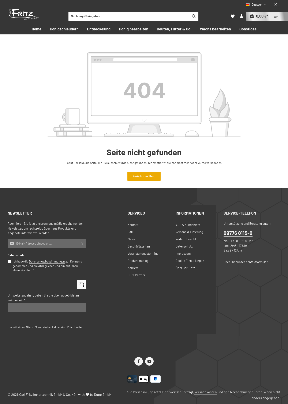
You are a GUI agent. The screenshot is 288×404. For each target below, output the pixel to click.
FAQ (130, 232)
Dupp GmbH (102, 395)
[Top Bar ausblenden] (276, 4)
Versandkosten (205, 392)
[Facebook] (138, 361)
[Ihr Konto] (241, 16)
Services (136, 213)
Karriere (133, 268)
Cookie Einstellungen (190, 261)
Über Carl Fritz (185, 268)
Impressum (183, 253)
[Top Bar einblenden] (275, 16)
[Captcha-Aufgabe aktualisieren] (81, 284)
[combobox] (145, 16)
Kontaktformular (257, 262)
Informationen (190, 213)
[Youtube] (149, 361)
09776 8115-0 (238, 233)
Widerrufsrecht (186, 239)
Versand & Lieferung (189, 232)
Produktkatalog (138, 261)
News (131, 239)
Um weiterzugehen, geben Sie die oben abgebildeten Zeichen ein (43, 298)
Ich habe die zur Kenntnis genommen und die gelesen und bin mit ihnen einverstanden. (47, 265)
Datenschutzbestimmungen (47, 261)
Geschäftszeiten (139, 246)
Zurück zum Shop (144, 176)
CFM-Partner (136, 275)
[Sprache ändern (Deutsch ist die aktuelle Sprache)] (256, 4)
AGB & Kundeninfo (188, 225)
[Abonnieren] (82, 243)
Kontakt (133, 225)
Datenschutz (184, 246)
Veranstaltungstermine (143, 253)
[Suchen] (209, 16)
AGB (41, 266)
